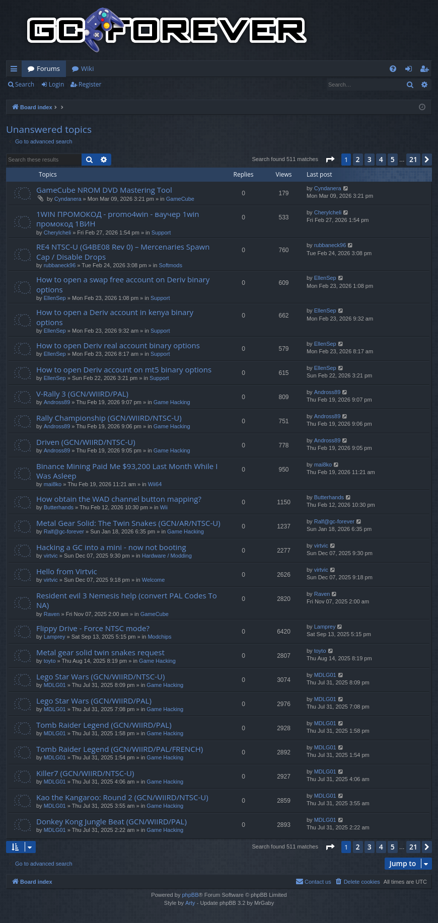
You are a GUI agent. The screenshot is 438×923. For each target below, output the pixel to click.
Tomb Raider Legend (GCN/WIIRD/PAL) (104, 725)
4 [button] (381, 159)
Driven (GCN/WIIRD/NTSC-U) (85, 442)
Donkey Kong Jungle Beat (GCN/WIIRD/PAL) (111, 821)
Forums (48, 68)
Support (161, 232)
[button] (329, 159)
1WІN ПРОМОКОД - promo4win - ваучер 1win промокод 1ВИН (117, 218)
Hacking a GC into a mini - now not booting (111, 547)
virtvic (51, 556)
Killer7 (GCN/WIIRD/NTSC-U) (85, 773)
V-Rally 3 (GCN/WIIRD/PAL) (82, 394)
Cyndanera (68, 199)
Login (56, 84)
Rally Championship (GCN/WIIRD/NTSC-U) (109, 418)
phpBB (190, 895)
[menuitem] (393, 68)
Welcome (153, 580)
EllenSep (55, 298)
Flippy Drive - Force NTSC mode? (93, 628)
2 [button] (358, 159)
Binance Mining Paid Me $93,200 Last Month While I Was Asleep (126, 471)
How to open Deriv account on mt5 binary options (123, 369)
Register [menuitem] (426, 70)
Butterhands (59, 507)
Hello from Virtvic (66, 571)
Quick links (16, 70)
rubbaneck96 (60, 265)
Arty (190, 903)
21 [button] (413, 159)
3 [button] (370, 159)
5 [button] (393, 159)
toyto (50, 661)
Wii (164, 507)
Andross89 (57, 402)
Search (24, 84)
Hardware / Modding (167, 556)
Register (90, 84)
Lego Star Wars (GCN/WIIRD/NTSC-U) (100, 676)
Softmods (170, 265)
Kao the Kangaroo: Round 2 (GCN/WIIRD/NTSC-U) (122, 797)
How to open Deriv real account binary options (118, 345)
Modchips (159, 637)
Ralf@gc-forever (64, 531)
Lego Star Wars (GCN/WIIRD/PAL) (94, 701)
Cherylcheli (57, 232)
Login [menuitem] (410, 70)
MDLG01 (55, 685)
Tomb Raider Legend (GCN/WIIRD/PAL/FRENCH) (119, 749)
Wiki (87, 68)
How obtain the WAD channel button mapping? (118, 499)
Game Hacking (172, 402)
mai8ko (52, 484)
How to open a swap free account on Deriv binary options (122, 284)
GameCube (180, 199)
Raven (52, 614)
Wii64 (155, 484)
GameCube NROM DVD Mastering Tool (104, 190)
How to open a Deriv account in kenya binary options (114, 317)
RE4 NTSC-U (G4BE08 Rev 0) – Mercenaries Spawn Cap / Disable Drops (122, 251)
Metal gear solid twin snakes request (100, 652)
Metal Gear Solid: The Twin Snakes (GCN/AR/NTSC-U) (128, 523)
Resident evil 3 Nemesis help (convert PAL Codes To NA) (126, 600)
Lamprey (54, 637)
